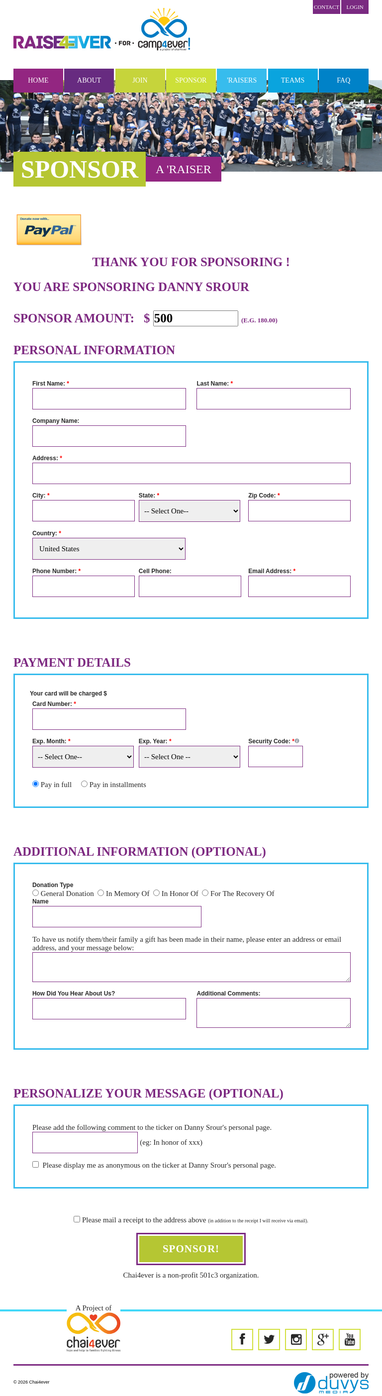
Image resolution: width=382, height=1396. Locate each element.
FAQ (343, 80)
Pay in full (56, 785)
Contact (326, 7)
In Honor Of (180, 893)
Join (139, 80)
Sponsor (190, 80)
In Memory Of (127, 893)
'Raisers (242, 80)
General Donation (67, 893)
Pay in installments (118, 785)
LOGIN (355, 7)
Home (38, 80)
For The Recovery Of (242, 893)
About (89, 80)
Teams (292, 80)
